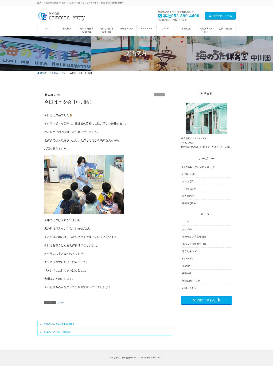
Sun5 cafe (187, 258)
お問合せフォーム (220, 15)
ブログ (159, 94)
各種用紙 (187, 273)
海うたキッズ (189, 251)
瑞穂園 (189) (189, 203)
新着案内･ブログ (191, 280)
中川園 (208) (189, 188)
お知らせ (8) (188, 174)
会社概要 (187, 229)
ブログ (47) (188, 181)
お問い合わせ (189, 288)
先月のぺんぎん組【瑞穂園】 (59, 324)
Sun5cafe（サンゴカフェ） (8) (198, 166)
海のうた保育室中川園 (194, 244)
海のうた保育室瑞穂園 (194, 236)
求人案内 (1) (188, 196)
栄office (186, 266)
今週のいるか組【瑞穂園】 (58, 332)
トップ (185, 222)
